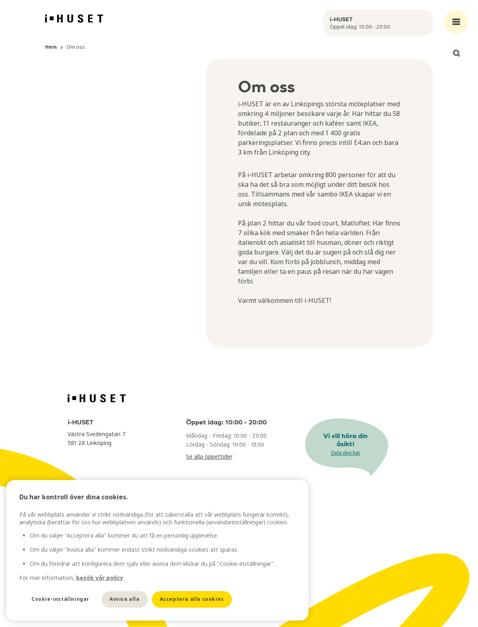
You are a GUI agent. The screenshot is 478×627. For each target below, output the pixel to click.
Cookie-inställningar (60, 599)
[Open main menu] (456, 22)
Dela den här (345, 452)
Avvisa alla (125, 599)
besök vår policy (99, 577)
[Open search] (456, 53)
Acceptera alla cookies (192, 599)
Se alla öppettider (209, 456)
